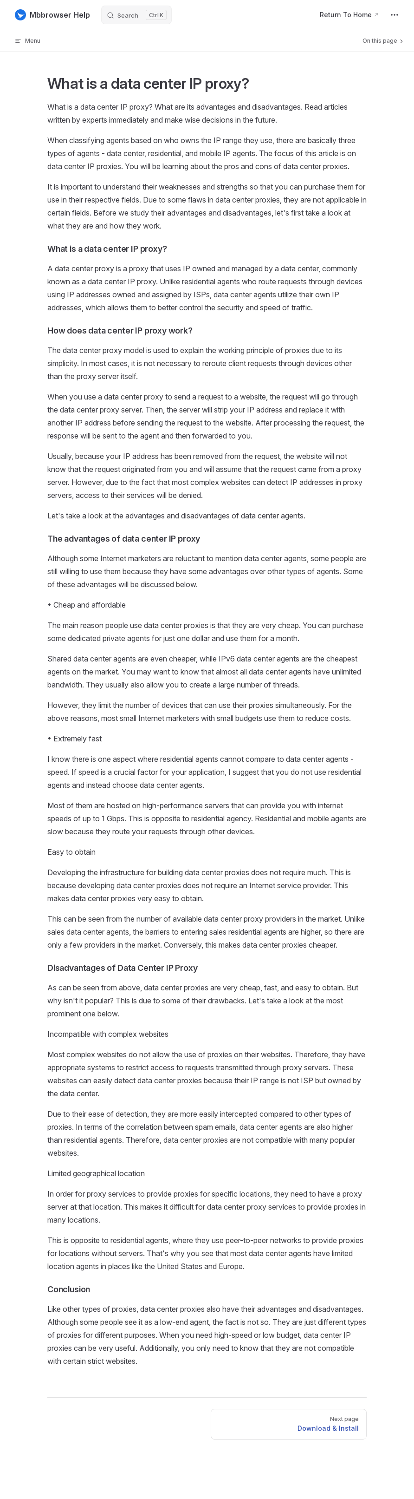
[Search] (136, 15)
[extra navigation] (394, 15)
